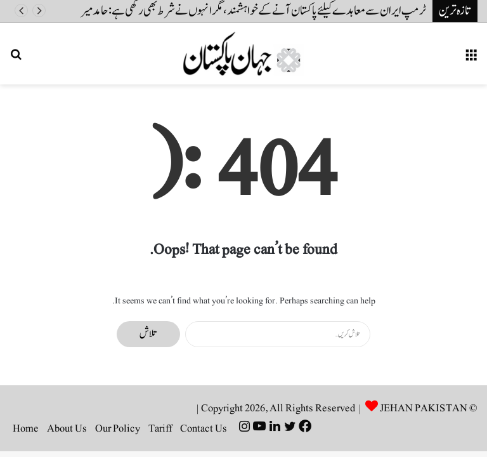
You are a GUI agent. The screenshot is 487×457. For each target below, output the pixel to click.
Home (26, 428)
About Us (67, 428)
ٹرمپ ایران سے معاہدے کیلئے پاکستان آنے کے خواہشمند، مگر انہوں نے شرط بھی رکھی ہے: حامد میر (253, 11)
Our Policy (117, 428)
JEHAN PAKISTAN (423, 408)
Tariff (160, 428)
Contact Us (203, 428)
